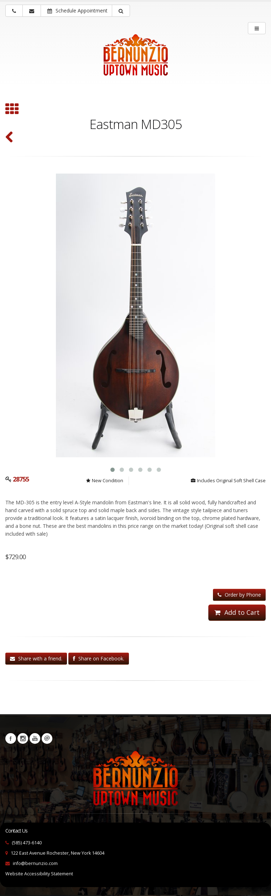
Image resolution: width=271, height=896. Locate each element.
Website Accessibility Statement (39, 874)
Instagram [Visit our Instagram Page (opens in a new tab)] (22, 738)
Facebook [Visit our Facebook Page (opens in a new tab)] (10, 738)
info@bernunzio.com (35, 863)
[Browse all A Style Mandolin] (12, 110)
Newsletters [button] (47, 738)
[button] (121, 11)
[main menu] (257, 28)
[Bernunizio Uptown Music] (135, 60)
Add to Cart (237, 612)
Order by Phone (239, 594)
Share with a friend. (36, 658)
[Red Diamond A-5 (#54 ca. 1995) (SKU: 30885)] (9, 138)
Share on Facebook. (98, 658)
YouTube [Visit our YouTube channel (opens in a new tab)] (35, 738)
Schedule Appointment (77, 10)
